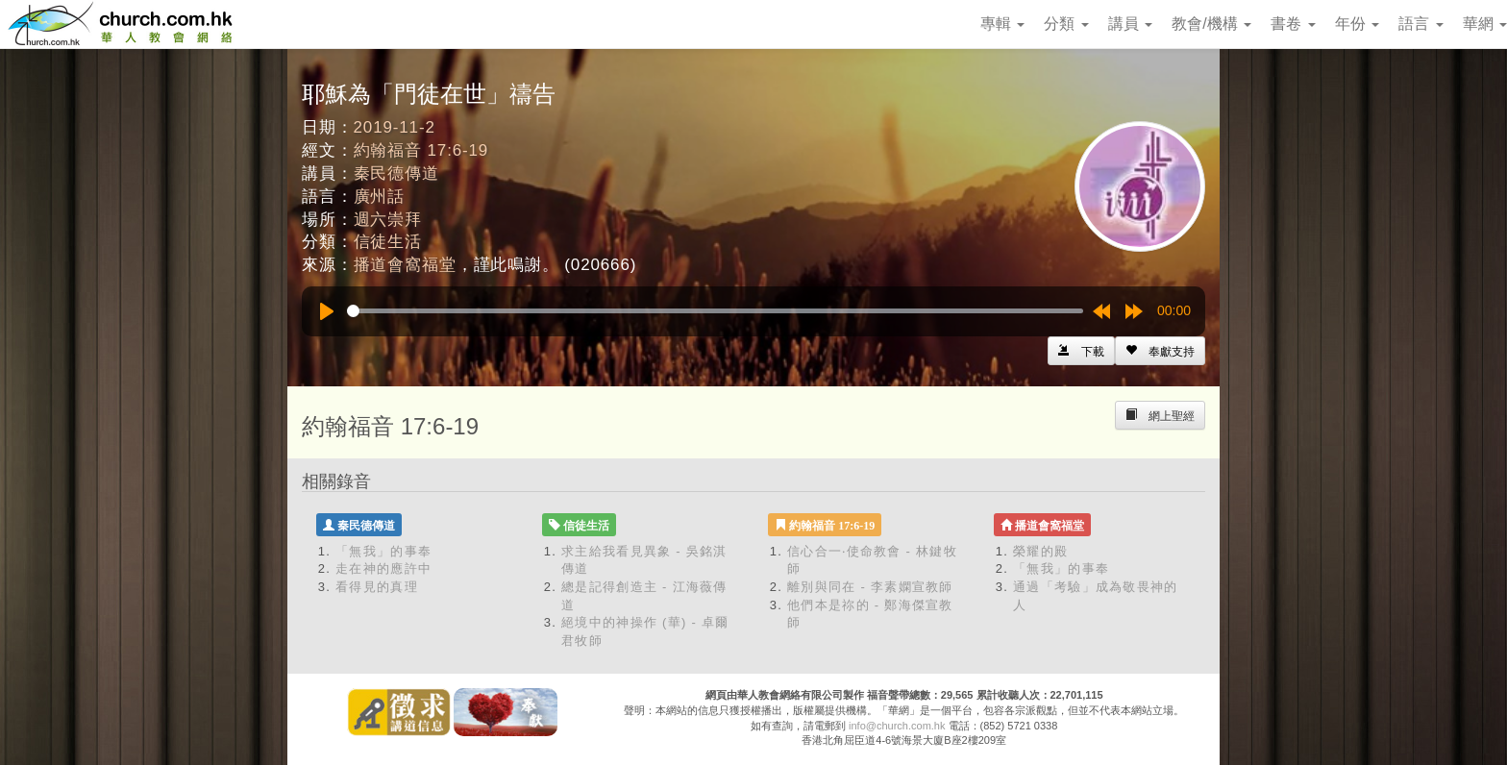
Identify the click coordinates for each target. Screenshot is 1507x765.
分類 (1066, 23)
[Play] (326, 311)
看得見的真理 (376, 587)
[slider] (715, 311)
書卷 (1293, 23)
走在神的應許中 (383, 568)
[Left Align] (1160, 350)
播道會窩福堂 (405, 265)
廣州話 (380, 196)
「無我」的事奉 (383, 551)
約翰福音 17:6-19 (421, 150)
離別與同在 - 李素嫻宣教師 (870, 587)
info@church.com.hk (897, 725)
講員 (1130, 23)
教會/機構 (1211, 23)
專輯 (1002, 23)
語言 (1420, 23)
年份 (1357, 23)
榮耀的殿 (1040, 551)
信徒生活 (388, 242)
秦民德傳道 (396, 173)
